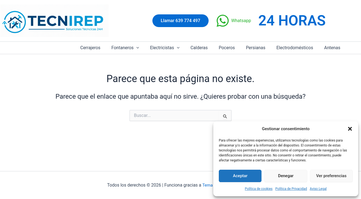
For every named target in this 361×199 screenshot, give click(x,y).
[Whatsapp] (233, 21)
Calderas (209, 47)
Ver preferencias (331, 175)
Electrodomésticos (298, 47)
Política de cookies (259, 189)
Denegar (285, 175)
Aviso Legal (318, 189)
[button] (350, 129)
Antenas (333, 47)
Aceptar (240, 175)
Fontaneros (139, 48)
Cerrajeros (107, 47)
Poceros (235, 47)
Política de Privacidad (291, 189)
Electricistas (177, 48)
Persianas (261, 47)
